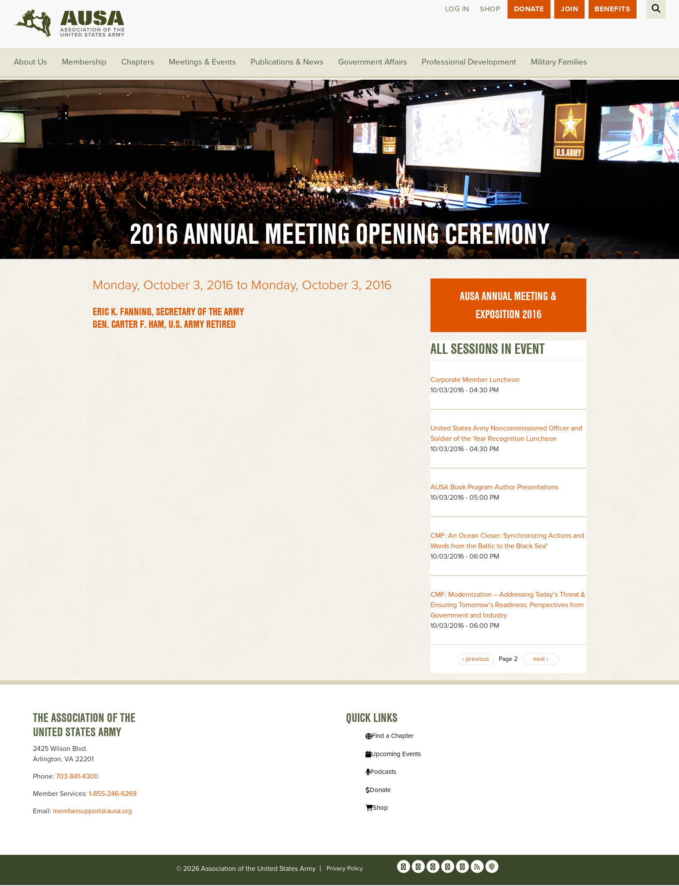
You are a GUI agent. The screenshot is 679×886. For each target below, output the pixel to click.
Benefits (612, 9)
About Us (31, 63)
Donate (528, 9)
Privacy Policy (345, 869)
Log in (455, 9)
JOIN (569, 9)
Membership (84, 63)
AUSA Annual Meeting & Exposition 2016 (508, 306)
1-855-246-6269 (112, 794)
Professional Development (470, 63)
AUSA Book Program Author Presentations (494, 487)
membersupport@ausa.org (92, 812)
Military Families (560, 63)
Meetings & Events (202, 63)
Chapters (138, 63)
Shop (489, 9)
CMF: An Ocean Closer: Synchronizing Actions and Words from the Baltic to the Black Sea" (507, 541)
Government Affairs (373, 63)
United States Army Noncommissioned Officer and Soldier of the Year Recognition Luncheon (506, 433)
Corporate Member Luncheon (475, 380)
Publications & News (287, 63)
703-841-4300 (77, 777)
